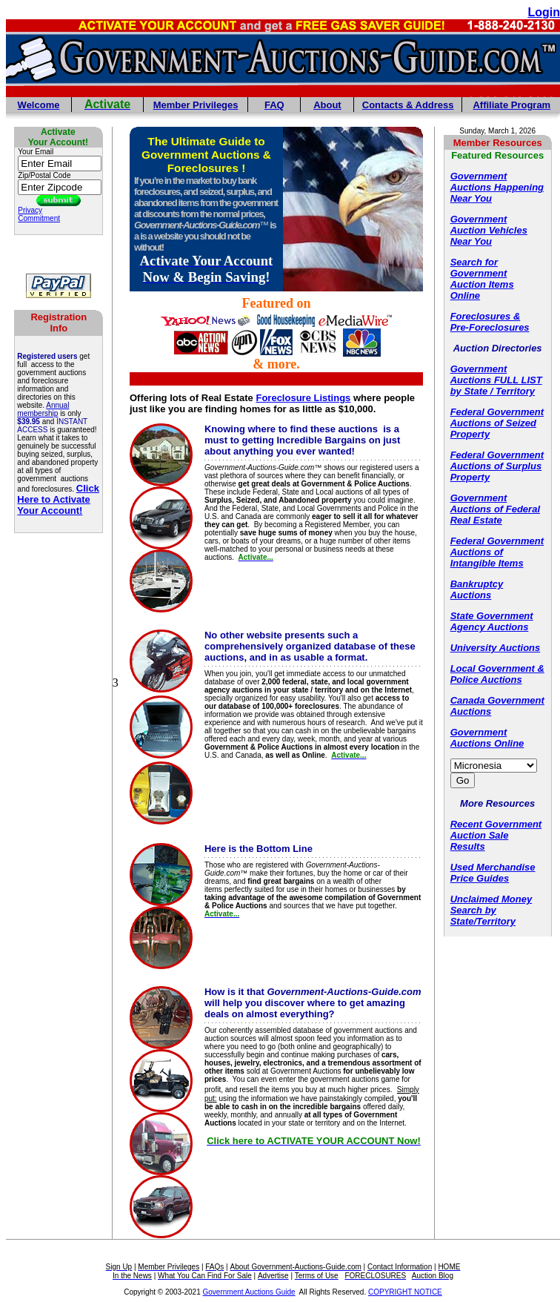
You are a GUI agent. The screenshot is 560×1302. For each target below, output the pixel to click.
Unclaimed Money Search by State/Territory (491, 910)
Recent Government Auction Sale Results (496, 835)
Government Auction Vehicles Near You (488, 230)
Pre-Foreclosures (490, 327)
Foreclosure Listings (303, 397)
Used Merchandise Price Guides (493, 873)
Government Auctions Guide (249, 1292)
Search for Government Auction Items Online (482, 279)
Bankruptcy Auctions (477, 589)
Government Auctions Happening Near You (497, 187)
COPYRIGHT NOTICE (405, 1292)
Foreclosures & (485, 316)
